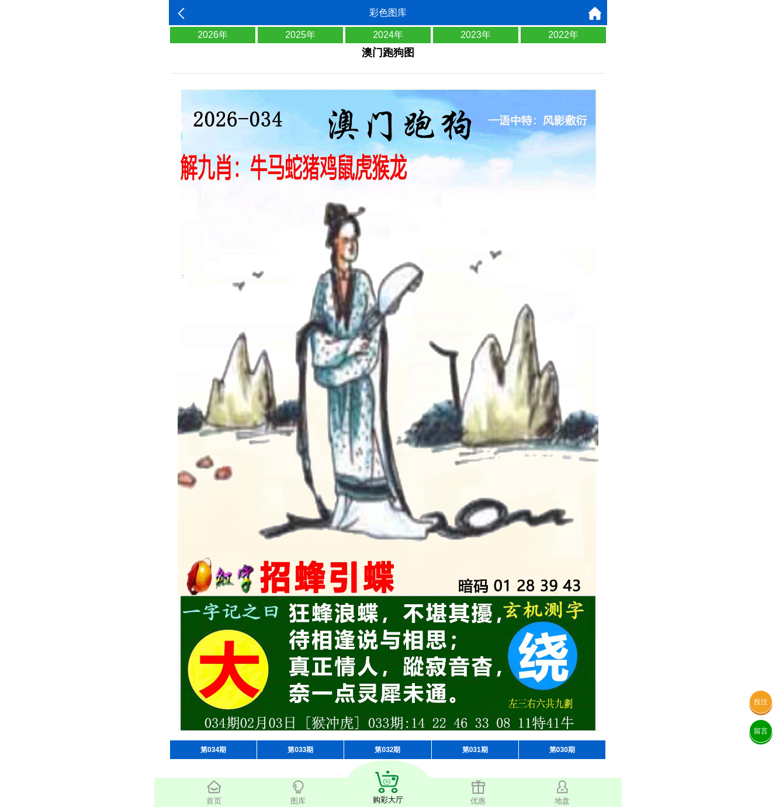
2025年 (300, 35)
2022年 (563, 35)
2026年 (213, 35)
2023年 (475, 35)
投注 (761, 702)
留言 (761, 731)
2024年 (388, 35)
